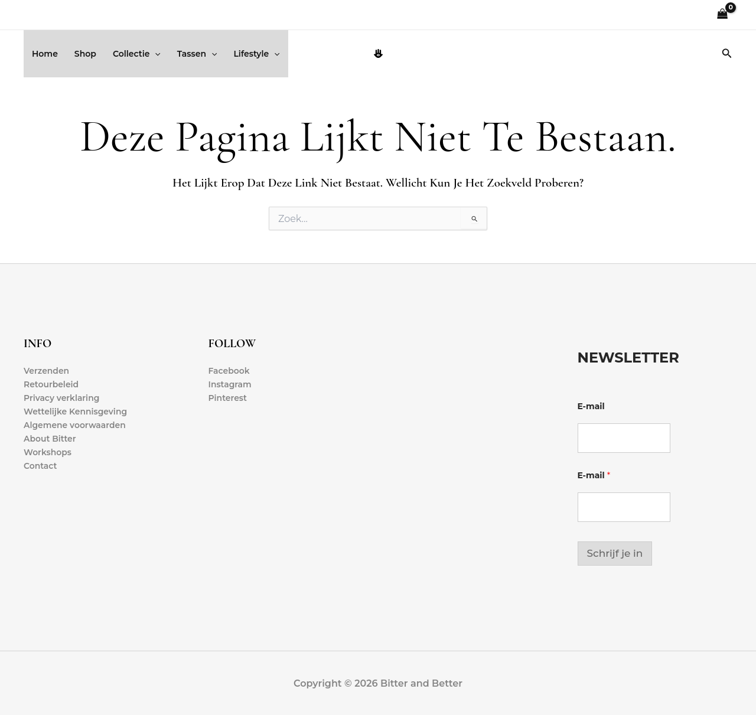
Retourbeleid (51, 384)
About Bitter (50, 439)
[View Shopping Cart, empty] (722, 15)
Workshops (47, 453)
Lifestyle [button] (256, 53)
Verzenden (47, 370)
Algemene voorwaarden (75, 425)
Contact (40, 466)
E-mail (591, 406)
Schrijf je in (615, 553)
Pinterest (227, 398)
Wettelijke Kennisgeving (76, 411)
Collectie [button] (137, 53)
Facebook (229, 370)
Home (45, 53)
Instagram (230, 384)
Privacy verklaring (62, 398)
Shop (85, 53)
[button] (154, 53)
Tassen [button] (197, 53)
